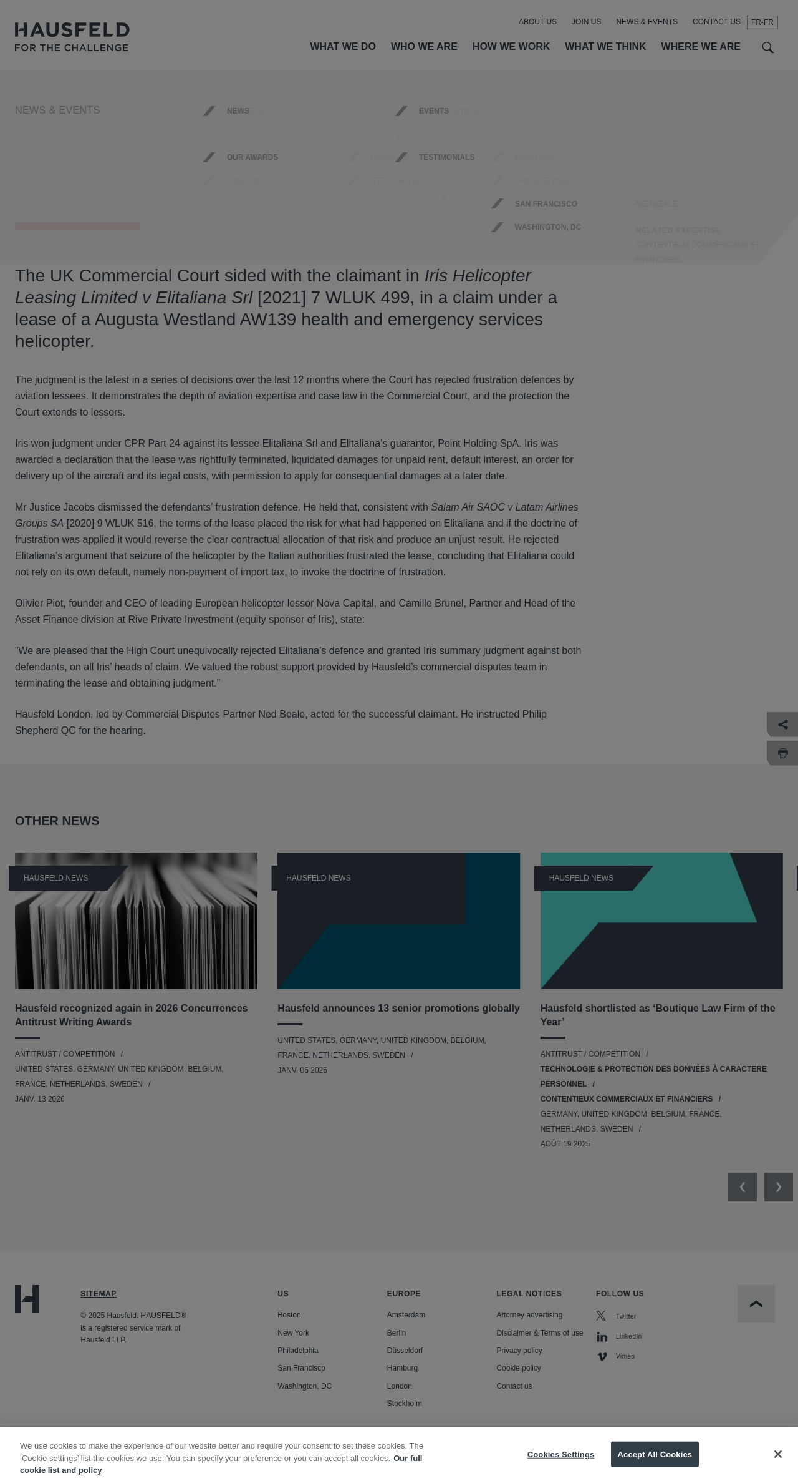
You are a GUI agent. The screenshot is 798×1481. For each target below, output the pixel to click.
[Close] (778, 1461)
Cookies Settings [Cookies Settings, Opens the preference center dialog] (561, 1462)
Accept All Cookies (655, 1462)
